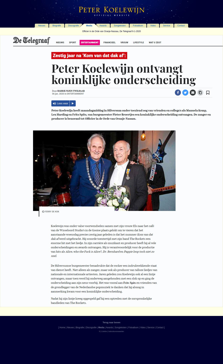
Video (153, 25)
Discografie (73, 25)
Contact (181, 25)
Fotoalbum (138, 25)
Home (62, 327)
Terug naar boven (111, 322)
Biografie (56, 25)
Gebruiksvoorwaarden (116, 331)
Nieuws (41, 25)
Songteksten (120, 25)
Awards (103, 25)
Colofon (104, 331)
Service (166, 25)
